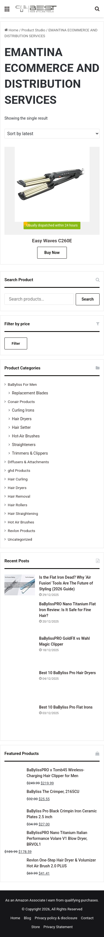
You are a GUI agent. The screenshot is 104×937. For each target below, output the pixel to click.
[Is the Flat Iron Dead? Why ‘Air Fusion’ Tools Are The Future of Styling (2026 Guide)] (19, 585)
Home (13, 30)
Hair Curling (17, 479)
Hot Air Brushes (21, 522)
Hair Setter (21, 427)
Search (88, 299)
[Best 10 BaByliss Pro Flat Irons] (19, 719)
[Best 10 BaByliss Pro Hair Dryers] (19, 685)
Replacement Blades (30, 393)
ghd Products (19, 470)
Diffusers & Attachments (28, 462)
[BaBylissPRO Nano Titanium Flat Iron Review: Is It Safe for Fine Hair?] (19, 616)
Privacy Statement (58, 927)
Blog (27, 918)
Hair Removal (19, 496)
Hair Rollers (17, 505)
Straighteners (23, 444)
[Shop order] (52, 133)
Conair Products (21, 401)
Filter (16, 343)
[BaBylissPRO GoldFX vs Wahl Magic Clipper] (19, 651)
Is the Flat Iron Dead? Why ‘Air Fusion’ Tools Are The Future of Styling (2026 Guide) (66, 583)
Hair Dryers (22, 419)
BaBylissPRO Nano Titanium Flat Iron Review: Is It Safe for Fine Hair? (67, 610)
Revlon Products (21, 530)
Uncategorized (20, 539)
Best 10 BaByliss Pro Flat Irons (66, 707)
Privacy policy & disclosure (56, 918)
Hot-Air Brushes (26, 436)
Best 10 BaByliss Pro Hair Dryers (67, 673)
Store (35, 927)
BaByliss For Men (22, 384)
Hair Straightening (23, 513)
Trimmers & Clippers (30, 453)
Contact (87, 918)
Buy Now (52, 252)
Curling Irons (23, 410)
